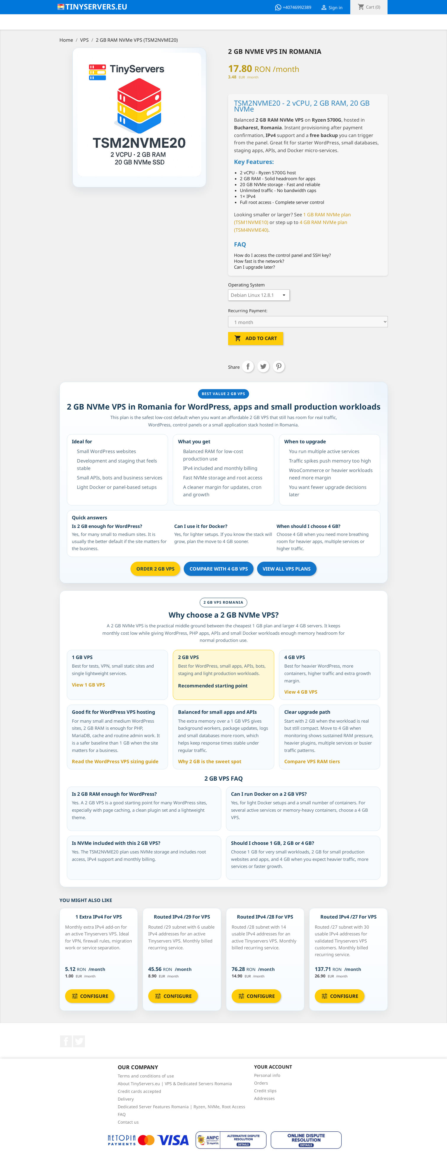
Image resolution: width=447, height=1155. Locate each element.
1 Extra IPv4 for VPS (98, 917)
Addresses (264, 1098)
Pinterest (279, 366)
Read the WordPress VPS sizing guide (115, 761)
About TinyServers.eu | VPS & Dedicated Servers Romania (175, 1083)
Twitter (79, 1041)
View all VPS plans (287, 569)
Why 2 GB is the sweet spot (209, 761)
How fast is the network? (259, 261)
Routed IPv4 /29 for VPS (182, 917)
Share (248, 366)
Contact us (128, 1122)
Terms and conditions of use (146, 1076)
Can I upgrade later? (254, 267)
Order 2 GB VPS (155, 569)
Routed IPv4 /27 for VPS (348, 917)
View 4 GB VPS (300, 692)
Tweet (263, 366)
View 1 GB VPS (88, 685)
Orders (261, 1083)
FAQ (122, 1114)
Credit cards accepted (139, 1091)
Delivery (126, 1099)
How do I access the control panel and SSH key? (282, 255)
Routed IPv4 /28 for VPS (265, 917)
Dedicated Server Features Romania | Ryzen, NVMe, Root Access (181, 1106)
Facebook (66, 1041)
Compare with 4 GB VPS (219, 569)
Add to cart (255, 338)
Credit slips (265, 1090)
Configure (89, 996)
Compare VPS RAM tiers (312, 761)
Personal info (267, 1075)
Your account (273, 1067)
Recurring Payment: (247, 310)
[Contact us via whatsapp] (294, 7)
